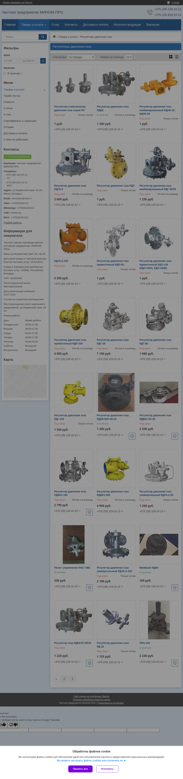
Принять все (80, 768)
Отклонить (107, 768)
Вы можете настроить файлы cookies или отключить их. (90, 760)
